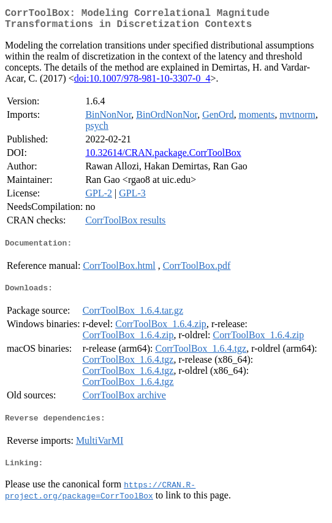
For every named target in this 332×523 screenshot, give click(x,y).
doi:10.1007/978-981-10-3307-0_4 (142, 83)
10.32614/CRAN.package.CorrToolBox (163, 157)
